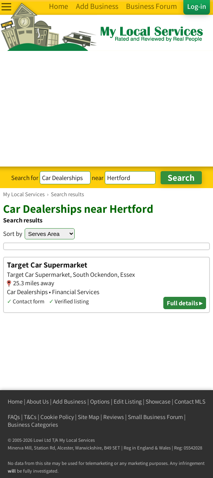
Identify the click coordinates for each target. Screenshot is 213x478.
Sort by (12, 233)
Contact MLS (189, 401)
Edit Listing (128, 401)
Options (100, 401)
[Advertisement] (106, 109)
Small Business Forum (155, 417)
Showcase (158, 401)
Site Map (88, 417)
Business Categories (33, 424)
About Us (38, 401)
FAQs (14, 417)
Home (15, 401)
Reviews (113, 417)
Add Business (69, 401)
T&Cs (30, 417)
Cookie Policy (57, 417)
